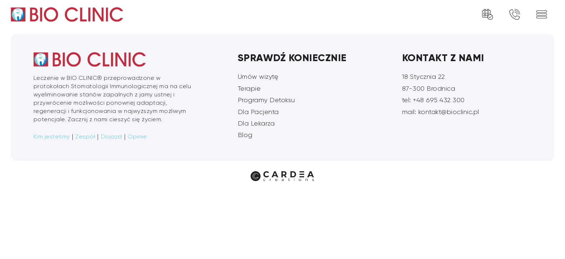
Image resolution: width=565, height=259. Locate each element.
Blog (245, 134)
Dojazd (111, 136)
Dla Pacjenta (258, 111)
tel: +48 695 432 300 (433, 100)
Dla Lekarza (256, 123)
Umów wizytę (258, 76)
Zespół (85, 136)
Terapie (249, 88)
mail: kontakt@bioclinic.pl (440, 111)
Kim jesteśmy (52, 136)
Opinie (137, 136)
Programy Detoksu (266, 100)
